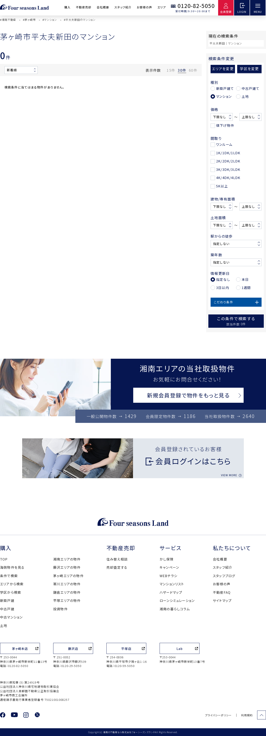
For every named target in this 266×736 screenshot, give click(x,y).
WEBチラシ (168, 575)
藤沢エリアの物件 (67, 567)
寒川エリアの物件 (67, 584)
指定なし (223, 279)
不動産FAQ (222, 592)
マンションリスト (172, 584)
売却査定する (116, 567)
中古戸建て (250, 88)
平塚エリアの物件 (67, 600)
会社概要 (103, 7)
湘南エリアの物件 (67, 559)
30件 (182, 70)
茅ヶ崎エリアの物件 (68, 575)
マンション (224, 96)
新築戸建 (7, 600)
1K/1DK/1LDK (228, 152)
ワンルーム (224, 144)
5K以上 (222, 186)
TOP (4, 559)
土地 (245, 96)
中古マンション (11, 617)
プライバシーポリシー (218, 715)
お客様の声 (144, 7)
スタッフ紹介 (122, 7)
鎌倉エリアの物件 (67, 592)
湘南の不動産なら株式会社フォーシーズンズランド (129, 732)
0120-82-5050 (196, 6)
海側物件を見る (12, 567)
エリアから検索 (11, 584)
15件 (171, 70)
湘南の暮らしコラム (175, 609)
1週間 (246, 287)
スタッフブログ (224, 575)
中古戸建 (7, 609)
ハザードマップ (171, 592)
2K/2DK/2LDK (228, 161)
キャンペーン (169, 567)
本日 (245, 279)
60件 (193, 70)
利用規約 (247, 715)
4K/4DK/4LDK (228, 177)
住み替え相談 (117, 559)
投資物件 (60, 609)
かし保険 (167, 559)
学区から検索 (10, 592)
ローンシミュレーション (177, 600)
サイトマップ (222, 600)
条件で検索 (9, 575)
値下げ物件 (225, 125)
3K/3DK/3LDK (228, 169)
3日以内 (222, 287)
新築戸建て (225, 88)
